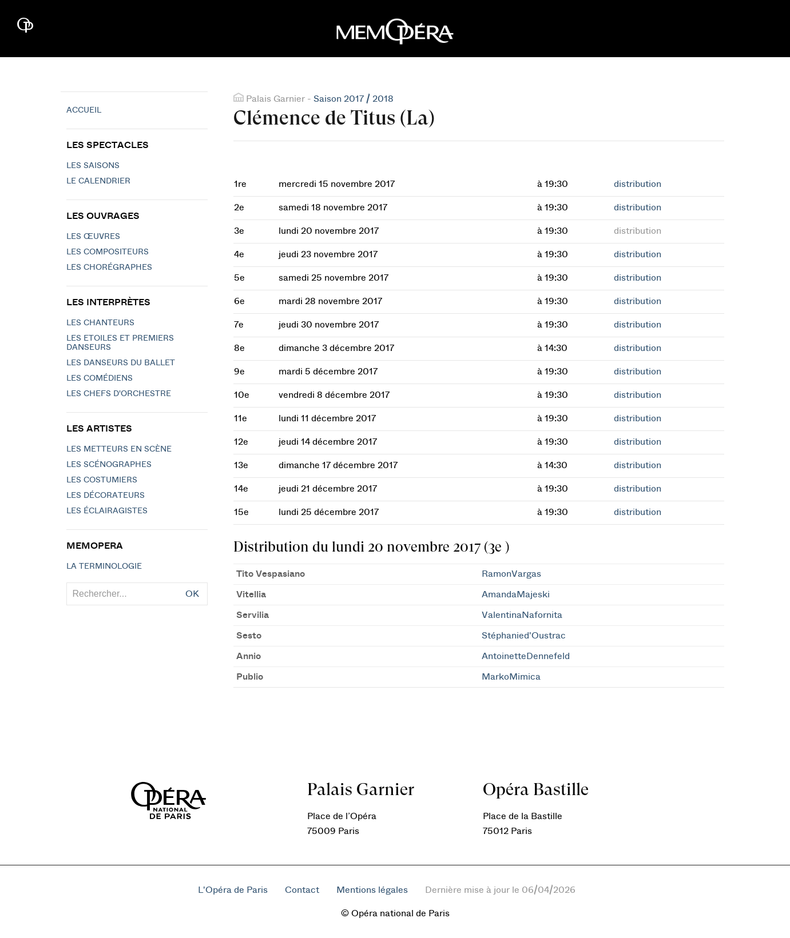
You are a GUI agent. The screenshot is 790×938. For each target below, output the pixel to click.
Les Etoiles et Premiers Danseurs (120, 343)
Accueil (83, 110)
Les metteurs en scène (119, 449)
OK (192, 593)
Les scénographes (109, 465)
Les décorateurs (105, 496)
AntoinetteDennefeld (526, 656)
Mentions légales (372, 890)
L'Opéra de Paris (233, 890)
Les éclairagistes (107, 511)
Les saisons (93, 166)
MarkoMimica (511, 676)
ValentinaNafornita (522, 615)
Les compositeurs (107, 252)
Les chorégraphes (109, 268)
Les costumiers (101, 480)
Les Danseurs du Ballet (120, 363)
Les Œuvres (93, 237)
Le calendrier (98, 181)
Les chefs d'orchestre (118, 394)
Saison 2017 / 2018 (353, 98)
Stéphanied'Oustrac (524, 635)
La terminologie (104, 566)
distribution (637, 184)
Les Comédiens (99, 378)
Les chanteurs (100, 323)
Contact (302, 890)
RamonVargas (511, 573)
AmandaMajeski (516, 594)
